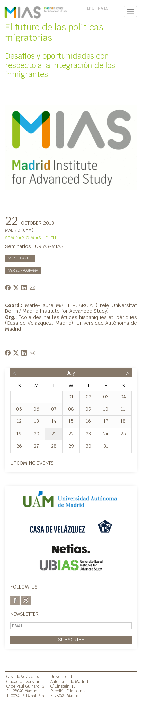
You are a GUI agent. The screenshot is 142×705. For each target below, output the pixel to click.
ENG (90, 8)
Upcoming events (32, 462)
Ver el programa (23, 270)
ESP (107, 8)
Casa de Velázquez (23, 676)
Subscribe (71, 639)
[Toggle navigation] (130, 11)
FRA (99, 8)
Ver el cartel (20, 258)
